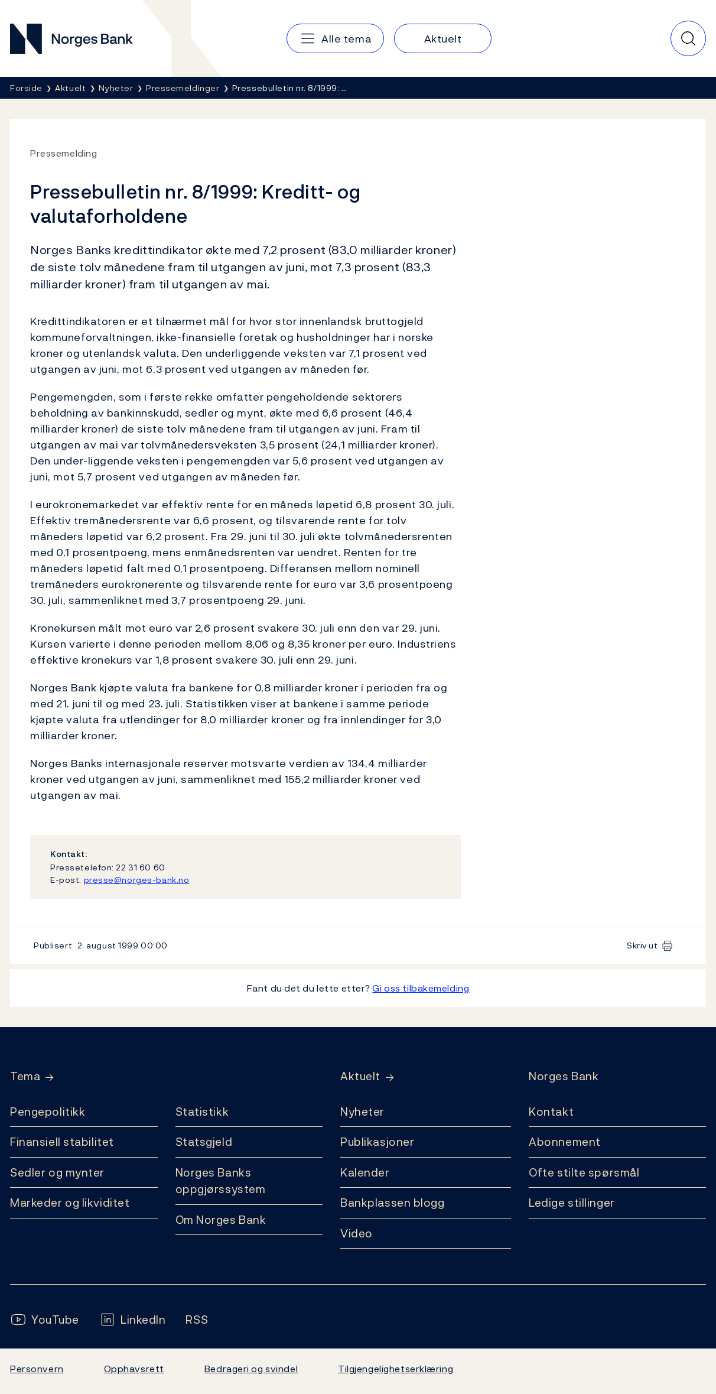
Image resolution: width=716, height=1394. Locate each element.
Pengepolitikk (47, 1111)
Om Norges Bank (220, 1219)
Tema (25, 1076)
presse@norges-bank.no (137, 879)
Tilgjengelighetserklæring (395, 1368)
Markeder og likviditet (69, 1202)
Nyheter (362, 1111)
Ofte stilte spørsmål (584, 1172)
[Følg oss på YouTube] (44, 1319)
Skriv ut (642, 945)
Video (356, 1233)
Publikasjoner (377, 1141)
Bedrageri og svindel (251, 1368)
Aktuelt (360, 1076)
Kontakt (551, 1111)
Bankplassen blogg (392, 1202)
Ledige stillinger (572, 1202)
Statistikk (202, 1111)
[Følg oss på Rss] (196, 1319)
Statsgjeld (204, 1141)
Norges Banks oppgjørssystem (220, 1181)
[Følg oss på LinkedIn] (132, 1319)
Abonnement (565, 1141)
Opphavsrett (134, 1368)
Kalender (365, 1172)
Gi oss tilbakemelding (420, 988)
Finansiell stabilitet (62, 1141)
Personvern (37, 1368)
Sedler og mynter (57, 1172)
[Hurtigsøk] (688, 38)
